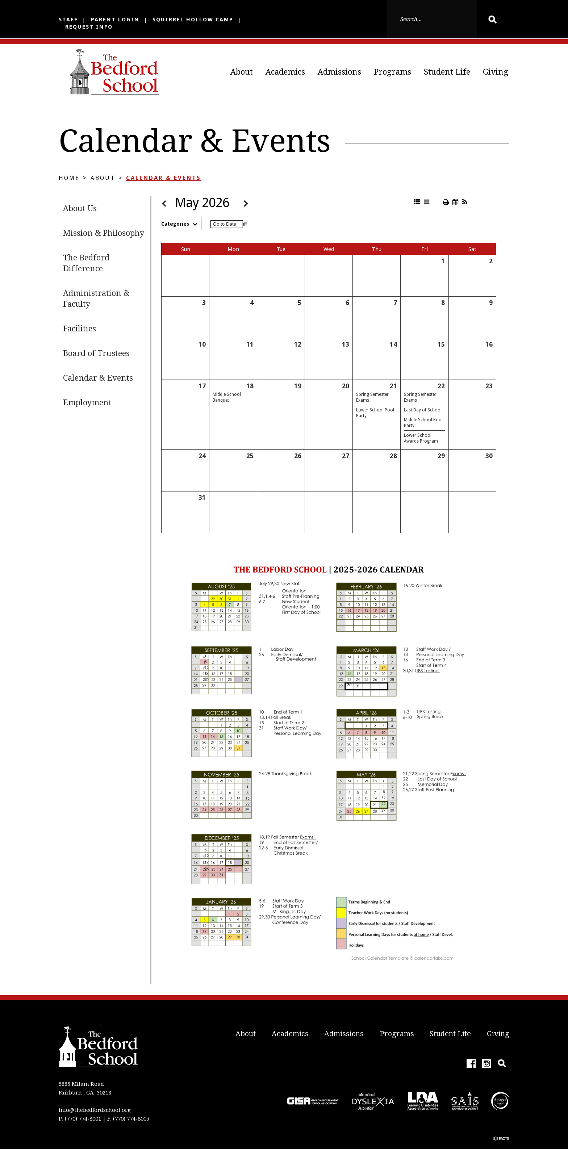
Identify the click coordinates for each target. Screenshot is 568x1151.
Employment (87, 404)
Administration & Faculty (96, 301)
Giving (495, 71)
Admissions (339, 71)
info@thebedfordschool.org (95, 1112)
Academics (285, 71)
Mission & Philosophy (103, 235)
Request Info (89, 27)
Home (69, 180)
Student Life (447, 71)
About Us (80, 210)
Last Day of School (423, 412)
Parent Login (115, 19)
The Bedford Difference (86, 265)
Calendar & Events (163, 180)
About (241, 71)
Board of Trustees (96, 355)
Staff (68, 19)
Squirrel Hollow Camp (193, 19)
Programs (392, 71)
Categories (181, 226)
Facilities (79, 330)
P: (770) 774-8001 (80, 1121)
